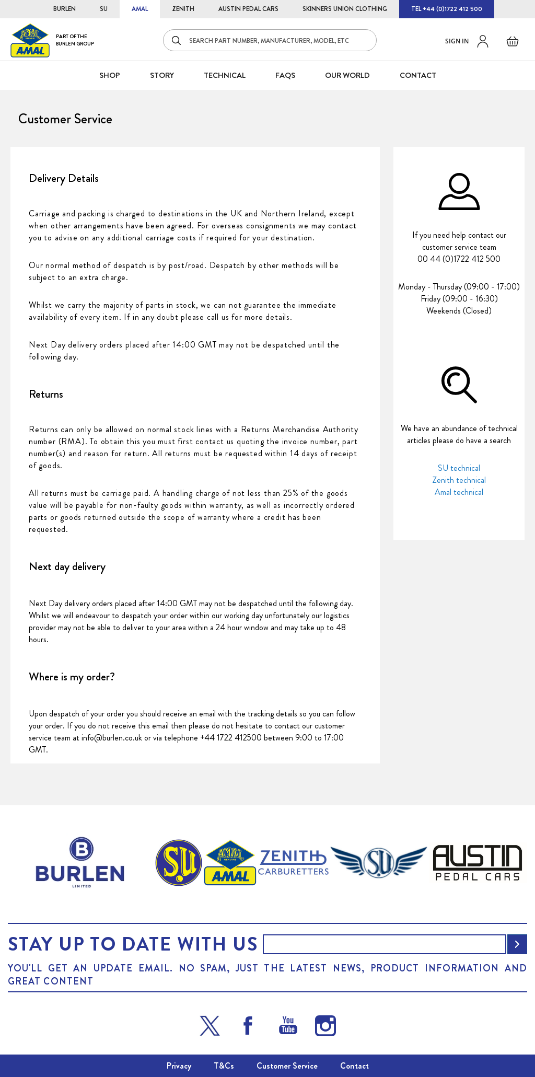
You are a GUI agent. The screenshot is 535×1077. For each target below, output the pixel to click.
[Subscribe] (517, 944)
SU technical (459, 468)
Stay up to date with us (133, 944)
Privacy (179, 1066)
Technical (225, 75)
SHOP (109, 75)
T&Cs (224, 1066)
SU (104, 9)
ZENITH (183, 9)
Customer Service (287, 1066)
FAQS (285, 75)
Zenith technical (459, 480)
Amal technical (459, 492)
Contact (354, 1066)
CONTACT (418, 75)
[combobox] (270, 40)
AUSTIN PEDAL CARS (248, 9)
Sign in (457, 41)
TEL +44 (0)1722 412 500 (446, 9)
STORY (162, 75)
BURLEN (64, 9)
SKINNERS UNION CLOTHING (345, 9)
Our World (347, 75)
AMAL (140, 9)
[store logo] (52, 40)
